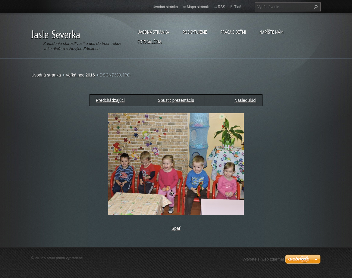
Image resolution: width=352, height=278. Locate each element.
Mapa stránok (198, 7)
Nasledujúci (245, 100)
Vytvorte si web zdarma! (263, 259)
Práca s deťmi (233, 32)
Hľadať (314, 6)
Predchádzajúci (110, 100)
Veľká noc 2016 (80, 75)
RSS (221, 7)
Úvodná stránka (153, 32)
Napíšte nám (271, 32)
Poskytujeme (195, 32)
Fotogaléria (149, 42)
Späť (176, 228)
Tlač (237, 7)
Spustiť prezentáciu (176, 100)
